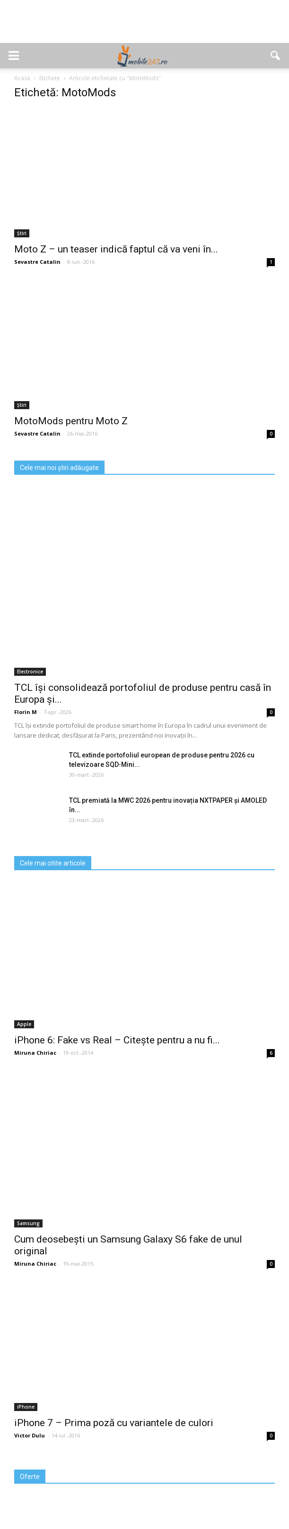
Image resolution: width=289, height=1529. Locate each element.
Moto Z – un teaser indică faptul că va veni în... (116, 249)
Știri (21, 233)
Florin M (25, 711)
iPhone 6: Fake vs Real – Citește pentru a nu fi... (117, 1040)
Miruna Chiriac (35, 1052)
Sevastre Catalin (37, 261)
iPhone (26, 1406)
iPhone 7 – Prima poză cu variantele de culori (113, 1422)
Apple (24, 1024)
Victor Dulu (29, 1435)
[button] (276, 55)
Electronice (30, 671)
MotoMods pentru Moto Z (71, 421)
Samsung (28, 1223)
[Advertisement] (144, 26)
